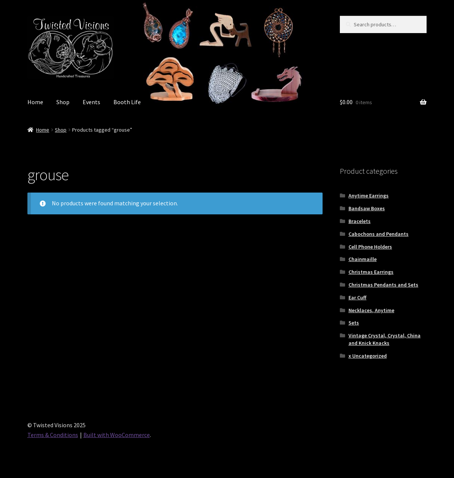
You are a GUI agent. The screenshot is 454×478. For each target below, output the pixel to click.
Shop (62, 102)
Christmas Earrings (371, 272)
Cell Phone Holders (370, 246)
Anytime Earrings (368, 195)
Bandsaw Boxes (366, 208)
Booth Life (127, 102)
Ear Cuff (357, 297)
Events (91, 102)
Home (35, 102)
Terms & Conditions (52, 435)
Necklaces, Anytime (371, 310)
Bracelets (359, 221)
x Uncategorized (367, 355)
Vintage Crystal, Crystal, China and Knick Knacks (384, 339)
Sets (353, 322)
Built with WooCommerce (116, 435)
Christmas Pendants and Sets (383, 284)
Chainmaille (362, 259)
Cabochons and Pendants (378, 234)
